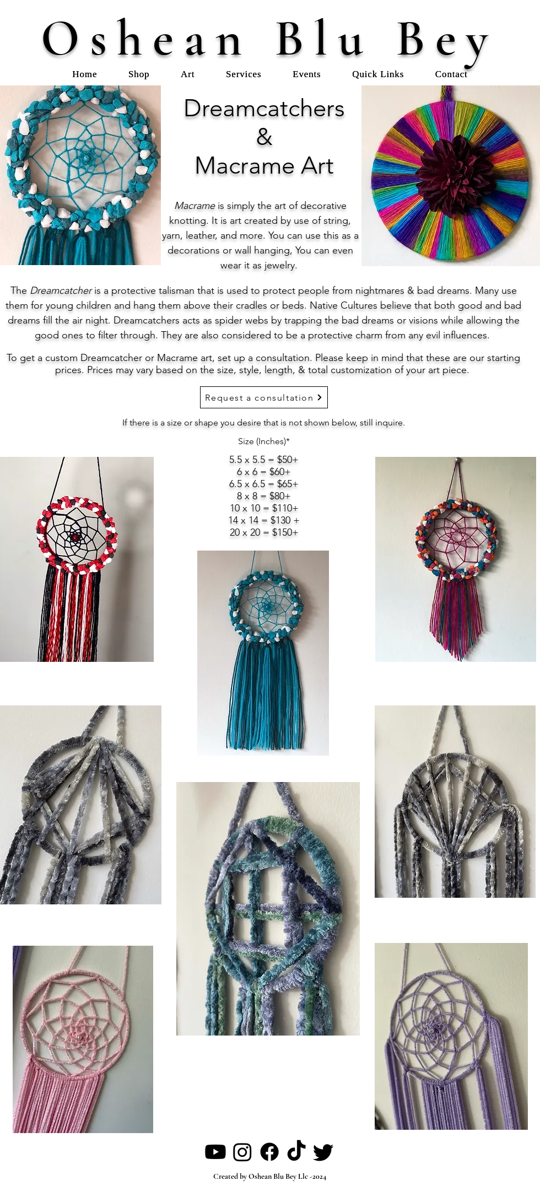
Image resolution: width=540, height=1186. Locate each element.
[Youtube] (215, 1152)
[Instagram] (242, 1152)
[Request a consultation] (264, 397)
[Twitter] (323, 1152)
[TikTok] (296, 1152)
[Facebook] (269, 1152)
